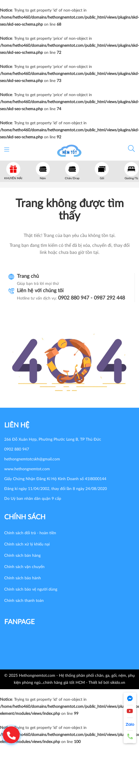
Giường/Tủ (131, 178)
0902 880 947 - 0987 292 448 (91, 298)
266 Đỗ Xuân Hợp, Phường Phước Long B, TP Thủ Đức (52, 440)
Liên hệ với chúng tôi (40, 290)
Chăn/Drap (72, 178)
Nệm (43, 178)
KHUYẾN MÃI (13, 178)
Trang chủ (28, 276)
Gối (102, 178)
